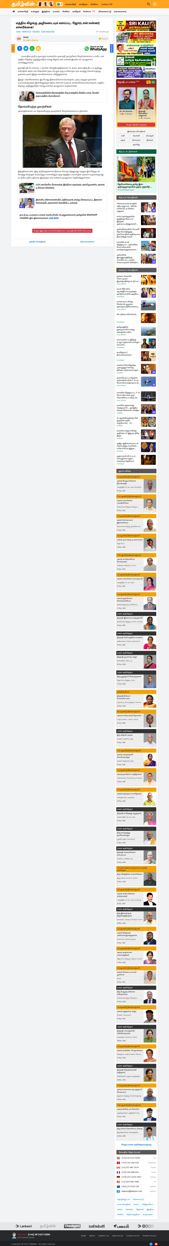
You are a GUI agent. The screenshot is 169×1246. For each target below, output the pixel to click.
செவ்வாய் (136, 140)
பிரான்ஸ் (129, 1209)
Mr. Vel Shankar (125, 111)
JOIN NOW (53, 218)
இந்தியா (46, 11)
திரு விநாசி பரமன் (125, 735)
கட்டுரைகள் (148, 1214)
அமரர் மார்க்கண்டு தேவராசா (129, 716)
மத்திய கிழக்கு (31, 40)
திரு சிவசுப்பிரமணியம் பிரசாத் (129, 1128)
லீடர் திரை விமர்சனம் (126, 314)
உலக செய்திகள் (124, 1204)
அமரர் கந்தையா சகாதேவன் (129, 794)
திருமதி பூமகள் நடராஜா (127, 657)
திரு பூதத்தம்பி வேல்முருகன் (129, 676)
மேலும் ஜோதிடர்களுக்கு (136, 125)
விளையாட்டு (105, 11)
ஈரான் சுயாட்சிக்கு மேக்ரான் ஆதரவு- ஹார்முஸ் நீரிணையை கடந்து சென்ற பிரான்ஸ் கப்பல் (127, 304)
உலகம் (56, 11)
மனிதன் (83, 4)
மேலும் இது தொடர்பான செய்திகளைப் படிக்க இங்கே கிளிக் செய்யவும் (62, 231)
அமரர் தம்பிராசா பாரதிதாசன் (129, 774)
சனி (123, 136)
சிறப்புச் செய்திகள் (128, 197)
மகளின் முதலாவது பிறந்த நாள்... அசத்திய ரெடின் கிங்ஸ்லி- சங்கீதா (128, 407)
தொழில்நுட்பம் (123, 1199)
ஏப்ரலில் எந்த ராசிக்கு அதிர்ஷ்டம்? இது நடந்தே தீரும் (128, 433)
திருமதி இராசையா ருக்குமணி (130, 618)
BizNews (90, 11)
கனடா (136, 1204)
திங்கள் (150, 140)
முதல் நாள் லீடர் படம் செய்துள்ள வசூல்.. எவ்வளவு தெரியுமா (126, 458)
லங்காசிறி (70, 4)
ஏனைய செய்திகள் (128, 270)
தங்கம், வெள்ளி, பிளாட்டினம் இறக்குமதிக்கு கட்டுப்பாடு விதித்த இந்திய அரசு (128, 279)
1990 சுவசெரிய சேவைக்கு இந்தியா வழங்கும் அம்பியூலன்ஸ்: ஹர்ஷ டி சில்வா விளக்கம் (70, 186)
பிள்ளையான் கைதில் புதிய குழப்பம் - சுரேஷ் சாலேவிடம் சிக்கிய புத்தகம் (127, 207)
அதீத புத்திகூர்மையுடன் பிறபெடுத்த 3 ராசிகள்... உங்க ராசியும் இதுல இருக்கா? (128, 446)
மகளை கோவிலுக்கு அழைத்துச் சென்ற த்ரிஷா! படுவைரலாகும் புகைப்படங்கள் (127, 367)
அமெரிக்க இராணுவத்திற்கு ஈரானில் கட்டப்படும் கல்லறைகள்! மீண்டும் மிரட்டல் (127, 259)
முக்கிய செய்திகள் (37, 242)
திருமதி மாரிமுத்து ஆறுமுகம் (129, 813)
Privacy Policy (149, 1236)
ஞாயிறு (136, 144)
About (92, 1236)
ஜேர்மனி (140, 1209)
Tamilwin (33, 1244)
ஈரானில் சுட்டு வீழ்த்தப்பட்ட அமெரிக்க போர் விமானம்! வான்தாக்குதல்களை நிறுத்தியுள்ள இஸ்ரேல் (127, 246)
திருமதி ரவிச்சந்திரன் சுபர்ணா (129, 637)
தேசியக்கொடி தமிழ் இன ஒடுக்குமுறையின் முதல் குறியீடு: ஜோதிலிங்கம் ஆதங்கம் (134, 185)
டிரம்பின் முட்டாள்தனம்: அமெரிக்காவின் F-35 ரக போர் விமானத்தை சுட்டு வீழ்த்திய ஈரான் (128, 380)
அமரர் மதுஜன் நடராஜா (126, 1011)
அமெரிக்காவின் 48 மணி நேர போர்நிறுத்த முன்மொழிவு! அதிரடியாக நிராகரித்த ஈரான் (128, 233)
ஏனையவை (121, 11)
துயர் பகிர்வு (125, 471)
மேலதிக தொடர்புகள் (129, 1152)
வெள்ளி (136, 136)
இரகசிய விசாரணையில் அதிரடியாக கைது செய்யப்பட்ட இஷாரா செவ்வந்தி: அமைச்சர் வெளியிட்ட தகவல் (69, 201)
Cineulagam (120, 297)
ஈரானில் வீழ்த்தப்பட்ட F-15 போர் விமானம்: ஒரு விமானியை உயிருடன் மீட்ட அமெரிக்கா (128, 395)
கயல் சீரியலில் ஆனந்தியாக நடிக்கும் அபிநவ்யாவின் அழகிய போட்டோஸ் (127, 291)
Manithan (120, 373)
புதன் (123, 140)
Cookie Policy (133, 1236)
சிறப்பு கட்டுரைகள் (128, 151)
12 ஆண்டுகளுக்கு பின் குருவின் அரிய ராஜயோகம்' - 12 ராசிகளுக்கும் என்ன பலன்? (127, 420)
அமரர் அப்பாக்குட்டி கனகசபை (130, 540)
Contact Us (103, 1236)
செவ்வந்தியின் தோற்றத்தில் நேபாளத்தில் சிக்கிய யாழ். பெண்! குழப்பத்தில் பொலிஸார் (67, 94)
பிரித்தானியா (147, 1204)
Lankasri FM (106, 4)
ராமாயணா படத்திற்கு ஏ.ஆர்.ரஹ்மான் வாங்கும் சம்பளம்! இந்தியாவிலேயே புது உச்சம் (128, 342)
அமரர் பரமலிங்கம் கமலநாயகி (130, 579)
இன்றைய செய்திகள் (136, 131)
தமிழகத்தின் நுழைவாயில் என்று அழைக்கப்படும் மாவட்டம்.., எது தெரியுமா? (128, 329)
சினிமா (94, 4)
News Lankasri (121, 284)
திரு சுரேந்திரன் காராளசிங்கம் (129, 874)
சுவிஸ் (120, 1209)
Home (83, 1236)
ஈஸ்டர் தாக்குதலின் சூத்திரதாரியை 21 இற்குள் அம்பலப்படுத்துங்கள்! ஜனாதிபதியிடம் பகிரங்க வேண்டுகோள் (128, 220)
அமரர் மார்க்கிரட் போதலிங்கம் (130, 1050)
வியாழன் (150, 136)
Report (103, 39)
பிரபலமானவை (87, 242)
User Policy (117, 1236)
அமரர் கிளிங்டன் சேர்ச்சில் (128, 1109)
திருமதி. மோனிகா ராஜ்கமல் (143, 113)
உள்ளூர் (35, 11)
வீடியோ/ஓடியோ (133, 1214)
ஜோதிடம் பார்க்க (128, 82)
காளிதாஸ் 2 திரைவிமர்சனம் (124, 353)
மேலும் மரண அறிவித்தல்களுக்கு (136, 1144)
